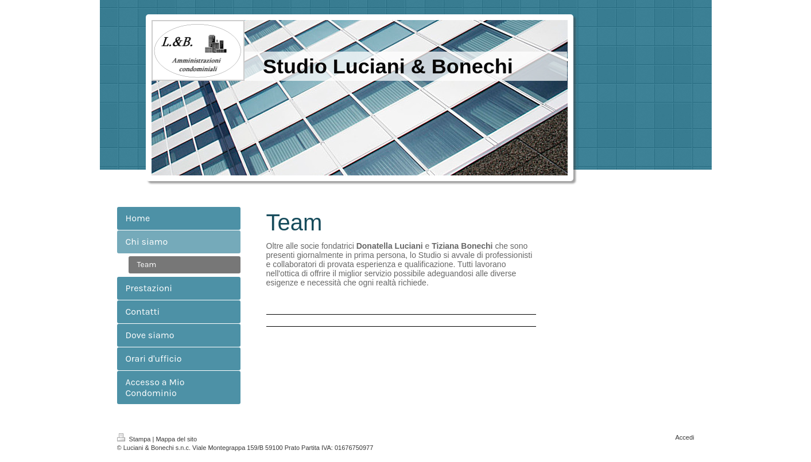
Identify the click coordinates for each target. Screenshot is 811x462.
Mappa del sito (176, 439)
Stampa (135, 439)
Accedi (684, 437)
